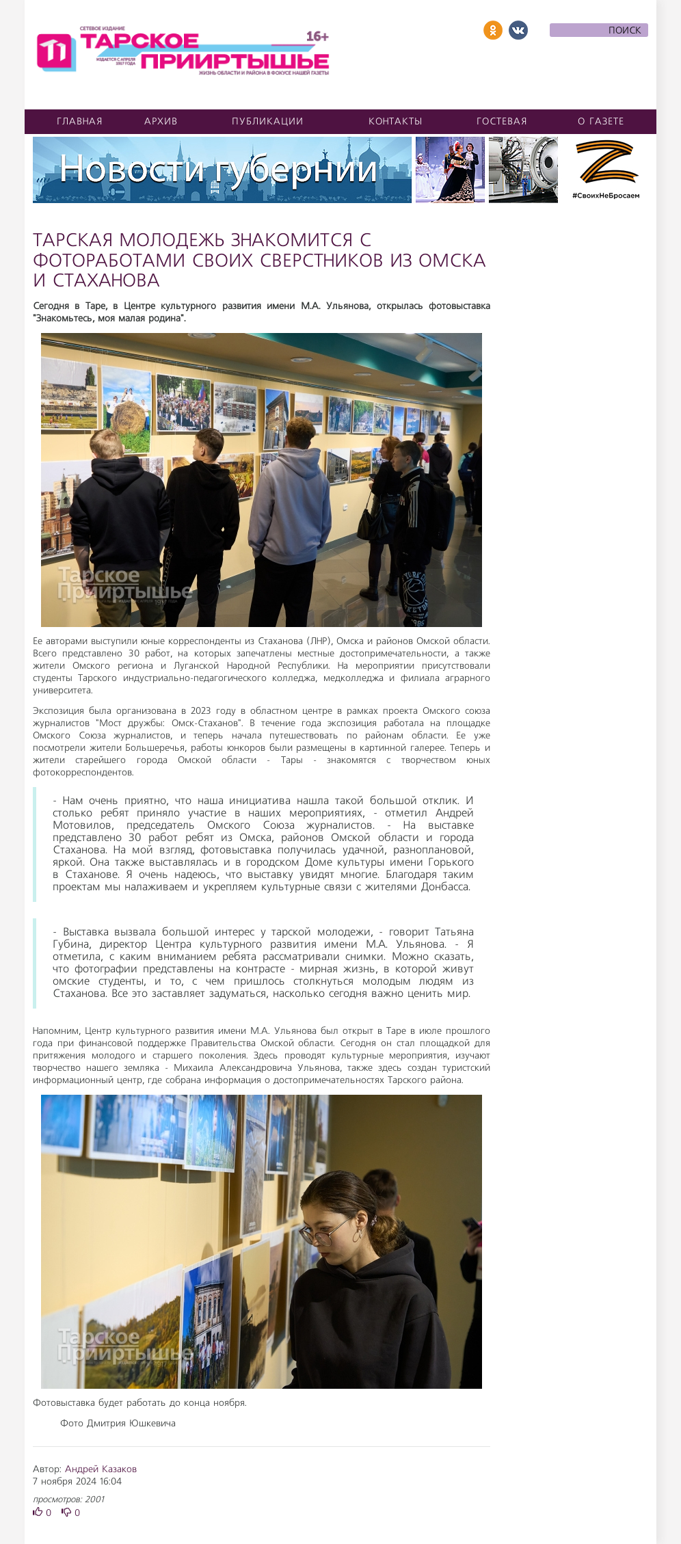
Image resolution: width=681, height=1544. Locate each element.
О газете (601, 122)
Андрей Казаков (101, 1469)
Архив (161, 122)
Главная (80, 122)
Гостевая (502, 122)
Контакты (396, 122)
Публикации (268, 122)
